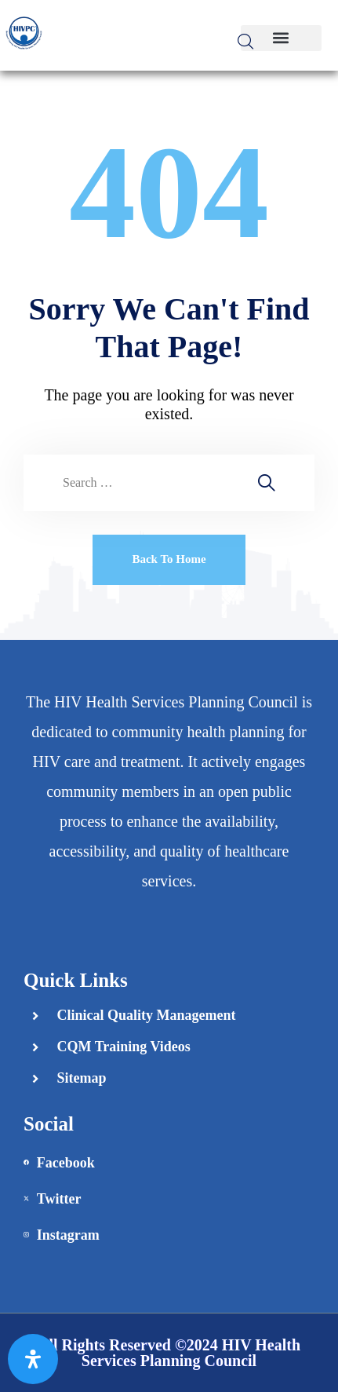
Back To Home (168, 559)
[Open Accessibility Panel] (33, 1359)
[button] (281, 38)
